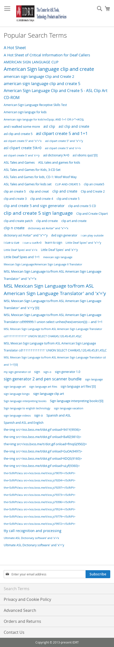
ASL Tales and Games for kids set (28, 184)
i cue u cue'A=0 (32, 242)
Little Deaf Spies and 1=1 (22, 257)
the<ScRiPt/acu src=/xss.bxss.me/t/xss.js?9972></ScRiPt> (39, 524)
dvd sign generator (64, 235)
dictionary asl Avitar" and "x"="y (26, 235)
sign (37, 372)
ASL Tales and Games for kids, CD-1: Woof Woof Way (40, 177)
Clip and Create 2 (93, 191)
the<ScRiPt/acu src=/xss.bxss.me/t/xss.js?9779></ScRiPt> (39, 516)
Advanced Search (20, 610)
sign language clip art (48, 394)
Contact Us (14, 632)
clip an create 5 (15, 191)
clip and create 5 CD (82, 206)
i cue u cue (11, 242)
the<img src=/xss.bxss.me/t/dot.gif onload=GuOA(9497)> (43, 451)
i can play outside (92, 235)
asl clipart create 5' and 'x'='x (63, 148)
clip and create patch (18, 221)
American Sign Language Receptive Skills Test (35, 105)
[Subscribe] (98, 574)
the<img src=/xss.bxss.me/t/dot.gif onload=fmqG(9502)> (45, 444)
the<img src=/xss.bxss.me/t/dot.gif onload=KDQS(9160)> (43, 458)
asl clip (49, 126)
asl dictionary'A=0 (56, 155)
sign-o (47, 372)
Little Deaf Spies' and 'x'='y (59, 250)
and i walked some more (22, 126)
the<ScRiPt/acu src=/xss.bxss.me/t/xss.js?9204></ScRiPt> (39, 480)
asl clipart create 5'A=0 (22, 147)
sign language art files (43, 386)
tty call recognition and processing (32, 531)
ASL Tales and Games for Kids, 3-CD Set (32, 170)
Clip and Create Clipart (92, 214)
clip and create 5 (68, 199)
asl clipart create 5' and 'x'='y (22, 155)
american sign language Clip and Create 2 (39, 76)
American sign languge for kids (25, 112)
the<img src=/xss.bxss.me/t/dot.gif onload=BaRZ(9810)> (42, 437)
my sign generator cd (17, 372)
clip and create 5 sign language (38, 213)
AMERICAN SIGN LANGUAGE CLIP (31, 62)
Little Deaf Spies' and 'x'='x (20, 250)
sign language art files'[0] (78, 386)
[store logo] (40, 13)
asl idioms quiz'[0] (85, 155)
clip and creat (39, 191)
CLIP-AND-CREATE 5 (67, 184)
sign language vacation (68, 408)
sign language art (15, 386)
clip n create (14, 227)
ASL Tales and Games (19, 162)
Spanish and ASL (58, 415)
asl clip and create (74, 126)
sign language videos (17, 415)
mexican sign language (57, 257)
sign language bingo (17, 394)
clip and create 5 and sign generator (34, 205)
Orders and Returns (22, 621)
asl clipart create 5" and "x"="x (23, 141)
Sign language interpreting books (25, 401)
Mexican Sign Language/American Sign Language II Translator (43, 264)
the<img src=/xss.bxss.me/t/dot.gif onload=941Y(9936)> (42, 430)
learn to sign (53, 242)
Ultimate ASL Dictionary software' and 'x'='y (34, 545)
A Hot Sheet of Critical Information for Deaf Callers (47, 54)
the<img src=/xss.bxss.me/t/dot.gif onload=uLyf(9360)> (42, 466)
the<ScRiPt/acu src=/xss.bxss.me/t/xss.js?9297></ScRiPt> (39, 487)
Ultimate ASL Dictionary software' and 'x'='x (31, 538)
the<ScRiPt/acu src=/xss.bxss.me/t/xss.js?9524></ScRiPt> (39, 509)
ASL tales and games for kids (59, 162)
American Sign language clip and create (49, 69)
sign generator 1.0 (67, 372)
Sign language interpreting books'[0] (76, 401)
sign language (94, 379)
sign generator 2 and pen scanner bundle (43, 379)
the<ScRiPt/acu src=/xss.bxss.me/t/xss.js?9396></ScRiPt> (39, 502)
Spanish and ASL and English (23, 423)
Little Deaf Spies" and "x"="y (83, 242)
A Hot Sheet (15, 47)
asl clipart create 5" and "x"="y (64, 141)
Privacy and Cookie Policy (27, 599)
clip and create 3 (15, 199)
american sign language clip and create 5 (42, 83)
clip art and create (74, 221)
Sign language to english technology (27, 408)
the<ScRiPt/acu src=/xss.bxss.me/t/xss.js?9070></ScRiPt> (39, 473)
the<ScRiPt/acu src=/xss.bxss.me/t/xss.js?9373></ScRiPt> (39, 495)
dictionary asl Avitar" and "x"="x (48, 228)
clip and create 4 (41, 199)
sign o (38, 415)
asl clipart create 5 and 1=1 (62, 133)
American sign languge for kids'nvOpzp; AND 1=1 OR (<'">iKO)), (44, 119)
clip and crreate (47, 221)
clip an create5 (94, 184)
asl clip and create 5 (18, 133)
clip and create (64, 191)
